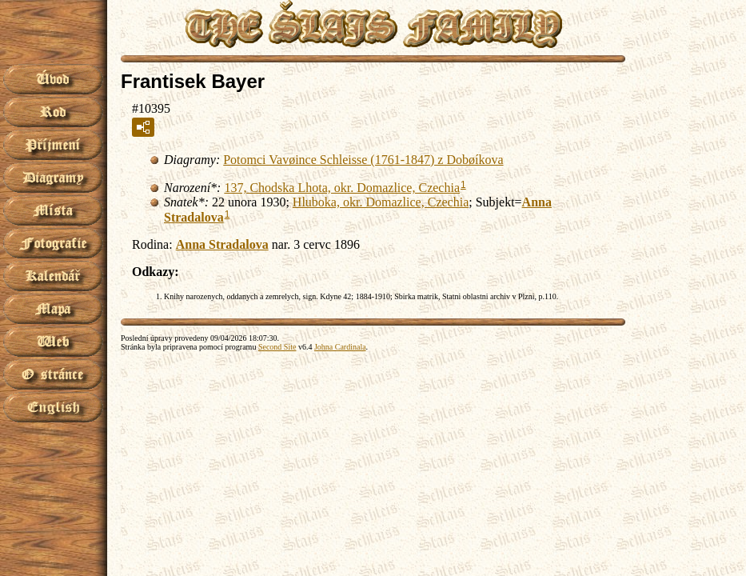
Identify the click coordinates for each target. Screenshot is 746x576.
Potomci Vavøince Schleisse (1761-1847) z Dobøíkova (363, 159)
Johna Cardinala (340, 346)
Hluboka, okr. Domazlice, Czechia (381, 202)
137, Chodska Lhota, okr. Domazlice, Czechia (342, 187)
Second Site (277, 346)
